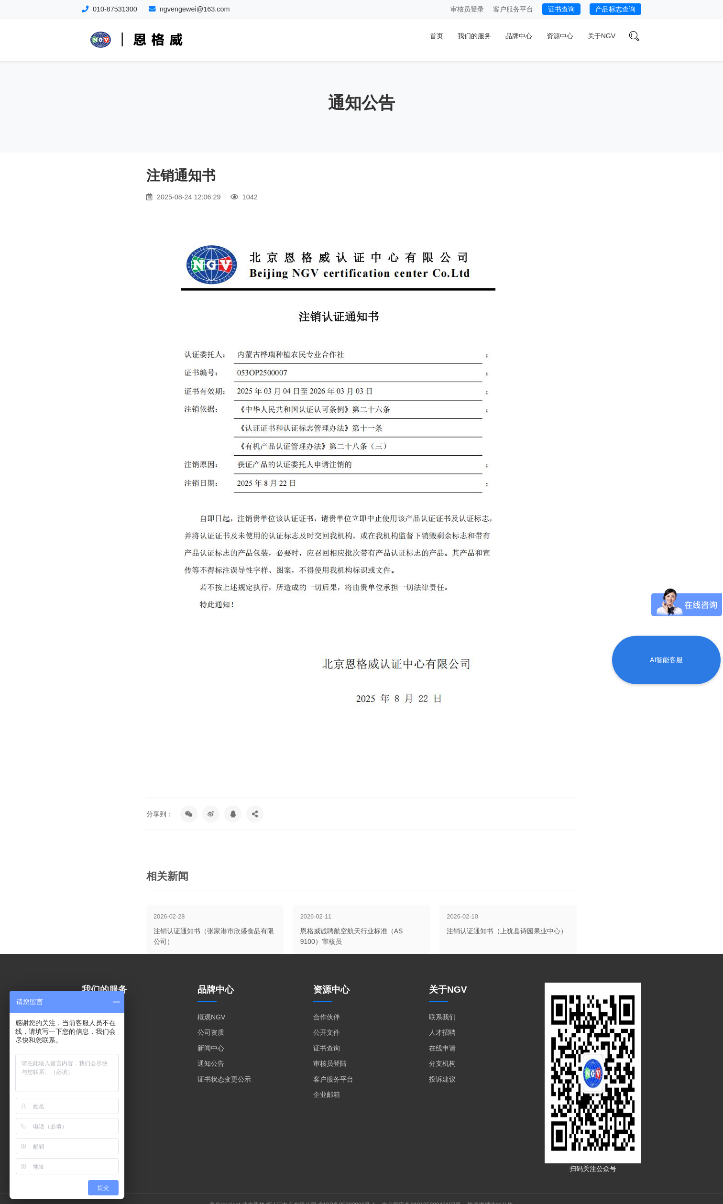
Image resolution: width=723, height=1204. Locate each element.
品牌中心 (518, 36)
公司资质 (210, 1032)
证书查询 (561, 9)
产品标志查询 (615, 9)
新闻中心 (210, 1048)
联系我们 (442, 1017)
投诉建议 (442, 1079)
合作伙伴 (326, 1017)
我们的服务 (474, 36)
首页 (436, 36)
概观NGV (211, 1017)
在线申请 (442, 1048)
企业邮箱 (326, 1094)
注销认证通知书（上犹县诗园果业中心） (507, 961)
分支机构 (442, 1063)
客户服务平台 (513, 9)
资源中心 (560, 36)
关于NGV (601, 36)
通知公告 (210, 1063)
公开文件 (326, 1032)
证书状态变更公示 (224, 1079)
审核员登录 (467, 9)
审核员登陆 (330, 1063)
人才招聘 (442, 1032)
